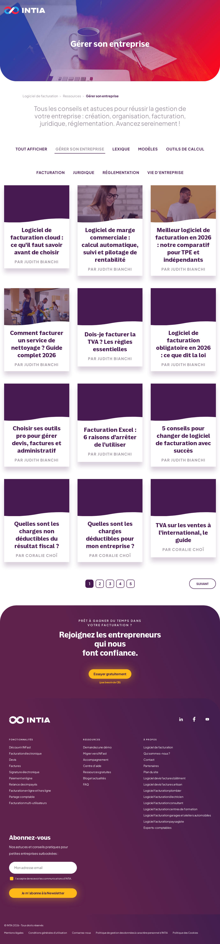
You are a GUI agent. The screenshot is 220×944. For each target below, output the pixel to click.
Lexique (121, 149)
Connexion (203, 10)
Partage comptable (22, 796)
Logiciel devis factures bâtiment (164, 778)
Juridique (83, 172)
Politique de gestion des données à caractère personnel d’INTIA (132, 933)
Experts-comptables (157, 827)
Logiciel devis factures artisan (163, 784)
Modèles (148, 149)
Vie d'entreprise (165, 172)
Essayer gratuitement (110, 674)
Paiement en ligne (20, 778)
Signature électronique (24, 771)
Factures (15, 765)
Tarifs (127, 10)
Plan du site (151, 771)
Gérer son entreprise (80, 149)
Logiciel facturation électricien (163, 796)
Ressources (144, 10)
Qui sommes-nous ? (157, 753)
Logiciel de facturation (40, 96)
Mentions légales (13, 933)
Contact (149, 759)
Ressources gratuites (97, 771)
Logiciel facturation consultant (163, 802)
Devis (12, 759)
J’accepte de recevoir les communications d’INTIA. (43, 878)
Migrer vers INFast (95, 753)
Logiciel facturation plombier (162, 790)
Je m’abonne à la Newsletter (43, 893)
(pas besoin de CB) (110, 682)
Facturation (50, 172)
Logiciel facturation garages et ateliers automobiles (177, 815)
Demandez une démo (97, 747)
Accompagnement (95, 759)
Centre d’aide (92, 765)
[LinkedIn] (181, 720)
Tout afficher (31, 149)
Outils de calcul (185, 149)
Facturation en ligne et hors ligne (30, 790)
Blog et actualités (94, 778)
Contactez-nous (81, 933)
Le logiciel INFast (65, 10)
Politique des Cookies (185, 933)
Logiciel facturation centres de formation (170, 809)
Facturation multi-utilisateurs (28, 802)
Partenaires (151, 765)
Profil (90, 10)
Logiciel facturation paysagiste (164, 821)
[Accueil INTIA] (29, 720)
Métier (109, 10)
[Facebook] (194, 720)
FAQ (86, 784)
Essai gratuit (176, 10)
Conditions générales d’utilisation (47, 933)
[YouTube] (207, 720)
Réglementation (121, 172)
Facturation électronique (25, 753)
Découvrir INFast (20, 747)
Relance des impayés (23, 784)
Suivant (202, 584)
